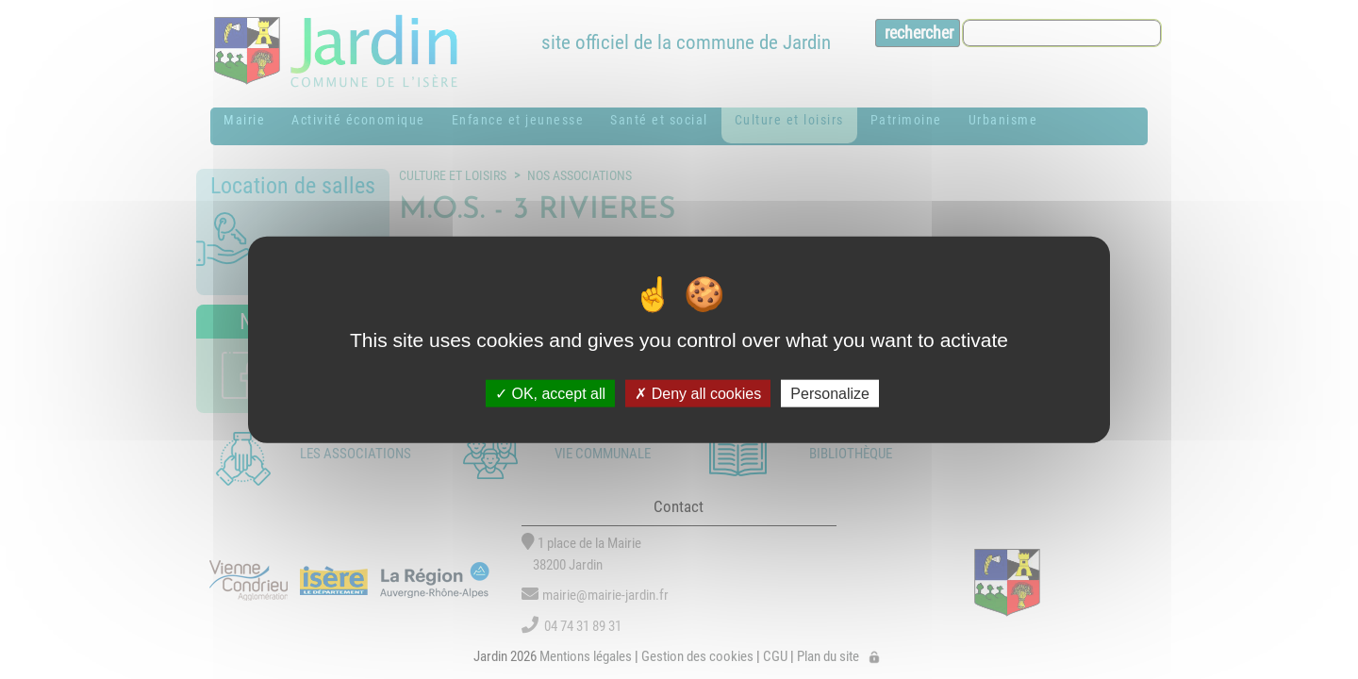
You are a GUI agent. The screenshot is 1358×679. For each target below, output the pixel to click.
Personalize (829, 393)
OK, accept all (550, 393)
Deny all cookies (698, 393)
